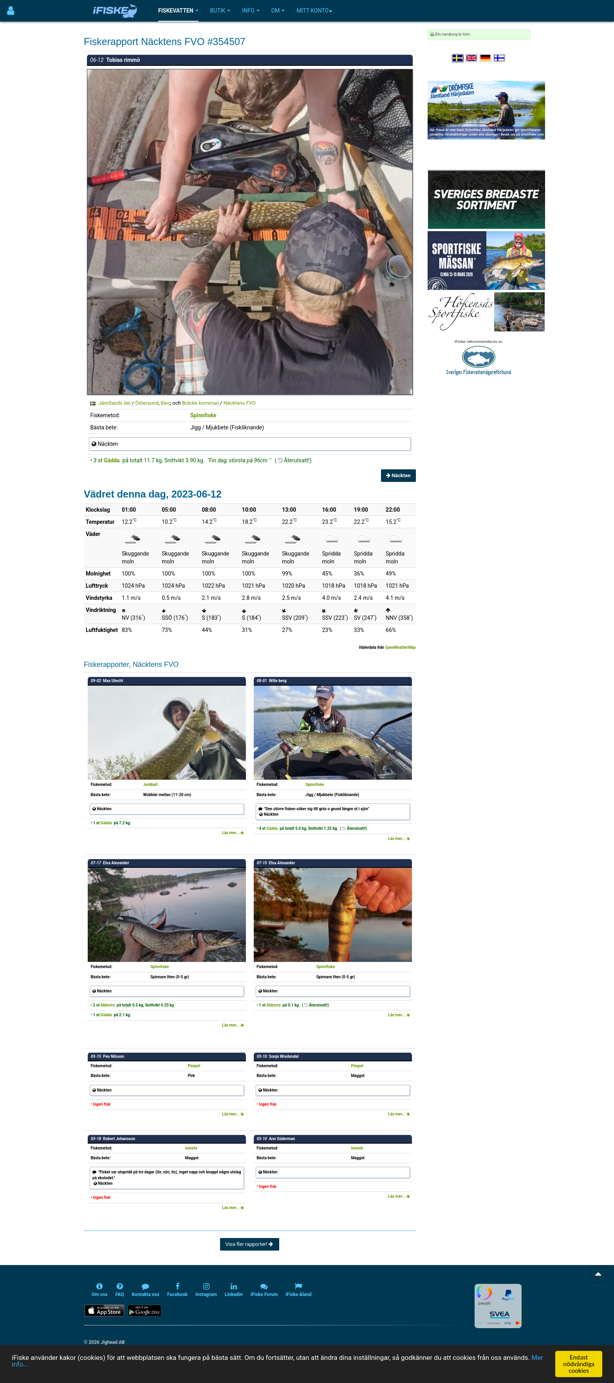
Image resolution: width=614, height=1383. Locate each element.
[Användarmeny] (11, 11)
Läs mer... (233, 833)
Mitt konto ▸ (314, 10)
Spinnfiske (203, 415)
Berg (166, 403)
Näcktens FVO (240, 403)
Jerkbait (150, 784)
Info (250, 10)
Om (278, 10)
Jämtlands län (114, 403)
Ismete (191, 1148)
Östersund (147, 403)
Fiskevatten (178, 10)
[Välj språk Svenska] (458, 58)
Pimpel (194, 1066)
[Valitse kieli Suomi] (500, 58)
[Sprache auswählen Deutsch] (486, 58)
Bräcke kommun (200, 403)
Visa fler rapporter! (249, 1244)
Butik (220, 10)
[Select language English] (472, 58)
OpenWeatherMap (400, 647)
